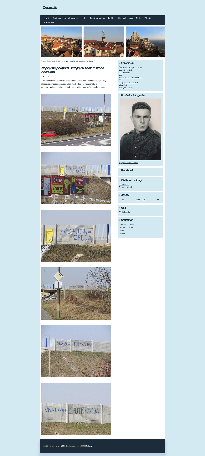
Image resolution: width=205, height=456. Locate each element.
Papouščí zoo (124, 185)
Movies (138, 18)
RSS (62, 446)
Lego (121, 75)
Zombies (111, 18)
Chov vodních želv (126, 187)
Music (131, 18)
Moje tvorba (57, 18)
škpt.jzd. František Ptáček (128, 83)
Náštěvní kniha (49, 23)
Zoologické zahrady (126, 88)
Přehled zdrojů (124, 212)
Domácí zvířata (124, 72)
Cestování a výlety (126, 70)
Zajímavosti (122, 18)
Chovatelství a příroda (97, 18)
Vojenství (148, 18)
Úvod (43, 61)
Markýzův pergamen (71, 18)
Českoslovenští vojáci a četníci (130, 67)
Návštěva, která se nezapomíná (130, 78)
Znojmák (50, 7)
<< (123, 200)
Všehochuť (123, 85)
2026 (143, 200)
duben (138, 200)
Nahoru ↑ (89, 446)
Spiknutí (46, 18)
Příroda (121, 80)
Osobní (83, 18)
